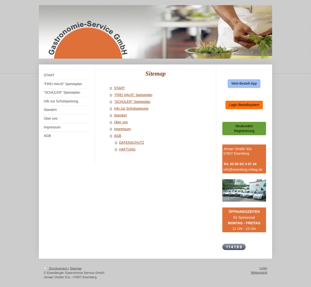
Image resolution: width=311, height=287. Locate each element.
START (119, 88)
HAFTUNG (127, 149)
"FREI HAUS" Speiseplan (133, 95)
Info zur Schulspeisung (131, 108)
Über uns (121, 122)
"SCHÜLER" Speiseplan (132, 102)
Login (263, 268)
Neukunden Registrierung (244, 128)
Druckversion (56, 268)
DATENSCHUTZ (131, 142)
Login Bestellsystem (244, 105)
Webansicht (259, 272)
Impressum (122, 129)
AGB (117, 136)
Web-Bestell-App (244, 83)
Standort (120, 115)
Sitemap (76, 268)
